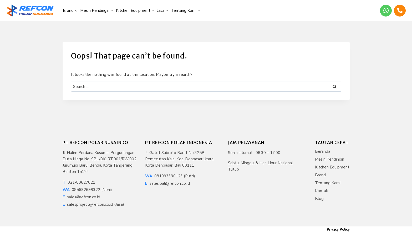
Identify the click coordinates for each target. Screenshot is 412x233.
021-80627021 (79, 182)
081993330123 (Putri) (170, 176)
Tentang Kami (327, 183)
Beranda (322, 151)
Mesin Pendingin (329, 159)
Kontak (321, 190)
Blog (319, 198)
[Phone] (400, 11)
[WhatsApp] (386, 11)
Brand (320, 175)
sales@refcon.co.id (81, 197)
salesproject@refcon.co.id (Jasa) (93, 204)
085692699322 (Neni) (87, 189)
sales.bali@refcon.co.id (167, 183)
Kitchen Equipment (332, 167)
